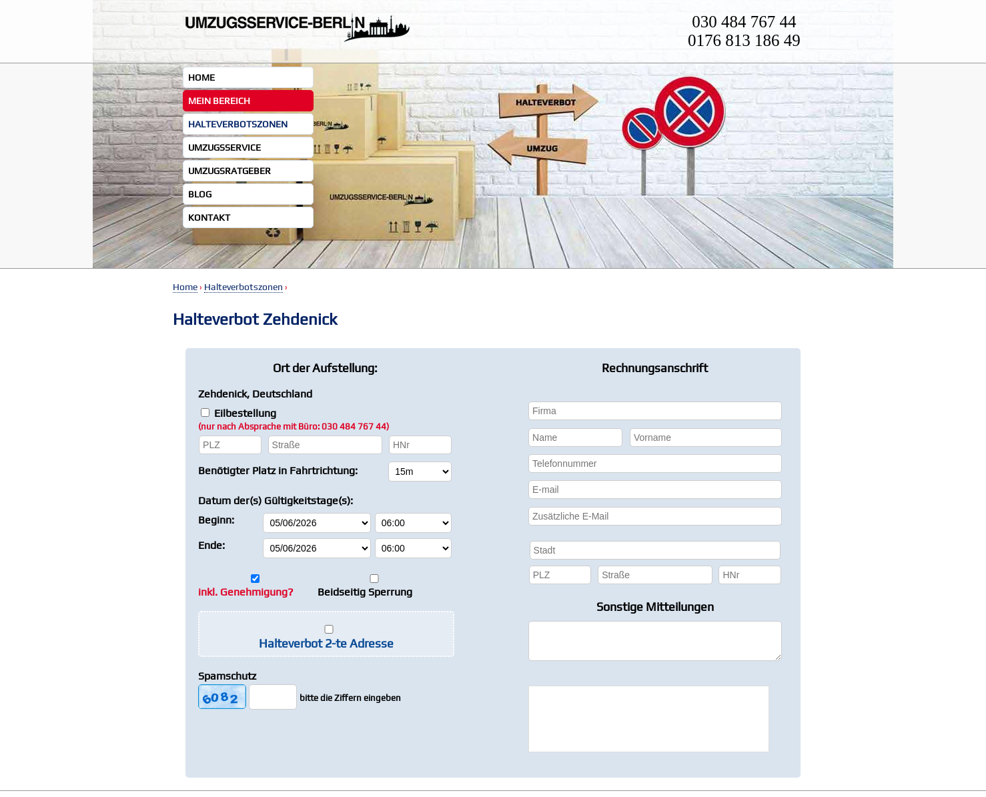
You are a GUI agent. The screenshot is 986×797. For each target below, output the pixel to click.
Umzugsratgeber (229, 170)
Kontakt (209, 217)
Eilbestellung (293, 419)
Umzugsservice (224, 147)
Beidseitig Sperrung (365, 592)
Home (201, 77)
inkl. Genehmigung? (246, 592)
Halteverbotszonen (238, 124)
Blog (199, 194)
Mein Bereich (219, 100)
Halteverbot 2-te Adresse (326, 643)
